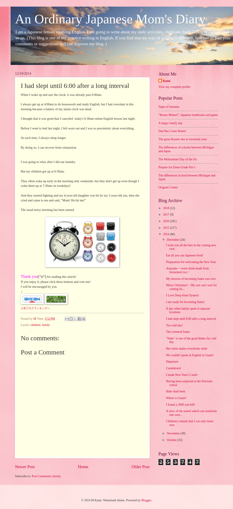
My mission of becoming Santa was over (191, 278)
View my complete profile (174, 87)
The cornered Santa (178, 331)
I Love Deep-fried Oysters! (182, 295)
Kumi (166, 81)
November (173, 433)
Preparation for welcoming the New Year (191, 262)
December (173, 239)
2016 (166, 221)
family (46, 325)
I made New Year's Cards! (182, 375)
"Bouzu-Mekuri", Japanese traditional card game (188, 115)
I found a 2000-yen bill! (180, 404)
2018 (166, 208)
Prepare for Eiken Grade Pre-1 (176, 167)
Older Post (141, 466)
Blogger (146, 500)
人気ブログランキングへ (35, 308)
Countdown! (173, 368)
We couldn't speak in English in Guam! (190, 355)
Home (83, 466)
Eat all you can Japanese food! (184, 255)
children (35, 325)
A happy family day (170, 123)
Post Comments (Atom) (46, 476)
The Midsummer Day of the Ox (177, 159)
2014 (166, 234)
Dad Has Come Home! (172, 131)
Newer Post (25, 466)
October (172, 440)
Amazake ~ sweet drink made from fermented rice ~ (187, 270)
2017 (166, 214)
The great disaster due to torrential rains (182, 139)
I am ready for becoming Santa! (185, 302)
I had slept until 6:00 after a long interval (191, 318)
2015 (166, 227)
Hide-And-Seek (175, 391)
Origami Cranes (168, 187)
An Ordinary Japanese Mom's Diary (110, 19)
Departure (172, 361)
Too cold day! (174, 325)
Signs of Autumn (168, 106)
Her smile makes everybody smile (186, 348)
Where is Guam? (176, 398)
